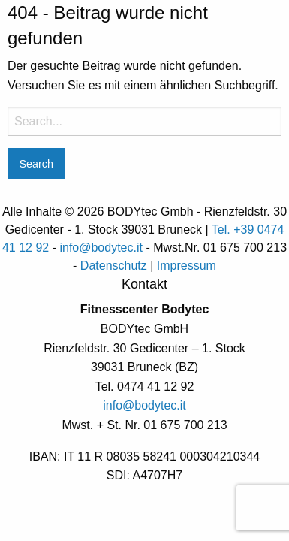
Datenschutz (113, 265)
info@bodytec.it (101, 247)
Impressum (186, 265)
